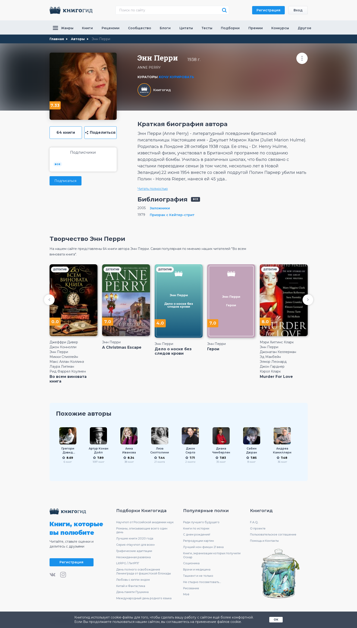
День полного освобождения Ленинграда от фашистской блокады (143, 571)
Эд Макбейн (270, 357)
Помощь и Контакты (264, 540)
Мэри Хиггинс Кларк (277, 342)
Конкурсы (280, 28)
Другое (304, 28)
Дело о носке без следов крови (173, 351)
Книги (87, 28)
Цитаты (186, 28)
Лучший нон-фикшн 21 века (203, 547)
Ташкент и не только (198, 575)
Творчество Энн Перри (87, 238)
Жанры (63, 28)
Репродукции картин (198, 540)
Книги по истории (196, 528)
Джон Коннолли (63, 347)
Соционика (191, 563)
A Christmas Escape (121, 347)
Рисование (191, 588)
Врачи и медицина (196, 569)
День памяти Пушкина (132, 592)
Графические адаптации (134, 551)
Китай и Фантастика (130, 586)
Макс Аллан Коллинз (67, 361)
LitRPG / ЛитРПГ (127, 563)
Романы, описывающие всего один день (141, 530)
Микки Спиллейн (64, 357)
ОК (276, 619)
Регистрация (268, 10)
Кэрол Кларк (270, 371)
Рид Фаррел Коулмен (68, 371)
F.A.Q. (254, 522)
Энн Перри (59, 352)
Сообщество (139, 28)
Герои (213, 349)
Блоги (165, 28)
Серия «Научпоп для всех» (135, 544)
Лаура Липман (62, 366)
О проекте (258, 528)
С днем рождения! (196, 534)
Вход (298, 10)
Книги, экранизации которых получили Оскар (212, 555)
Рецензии (110, 28)
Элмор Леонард (273, 361)
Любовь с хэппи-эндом (133, 579)
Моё (186, 594)
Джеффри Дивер (64, 342)
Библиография (163, 199)
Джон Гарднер (272, 366)
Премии (255, 28)
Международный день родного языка (144, 598)
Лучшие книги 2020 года (134, 538)
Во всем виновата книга (68, 378)
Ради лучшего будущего (201, 522)
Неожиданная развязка (133, 557)
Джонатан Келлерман (278, 352)
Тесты (206, 28)
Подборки (230, 28)
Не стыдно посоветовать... (202, 582)
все (57, 164)
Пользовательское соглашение (273, 534)
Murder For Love (276, 376)
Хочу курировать (176, 77)
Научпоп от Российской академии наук (145, 522)
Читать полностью (153, 188)
